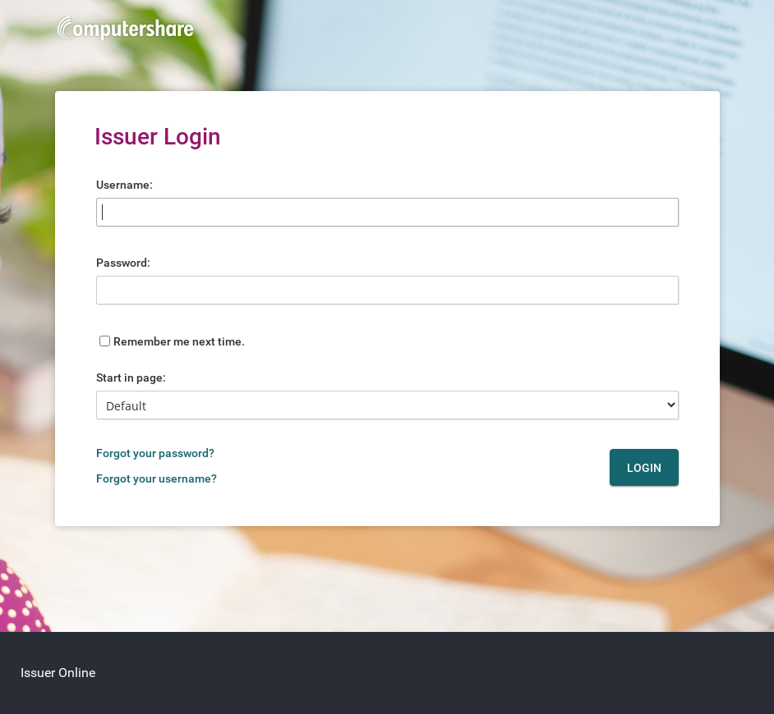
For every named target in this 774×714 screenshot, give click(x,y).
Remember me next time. (179, 341)
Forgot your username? (156, 478)
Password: (123, 262)
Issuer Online (58, 672)
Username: (124, 184)
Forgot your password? (155, 453)
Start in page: (131, 377)
